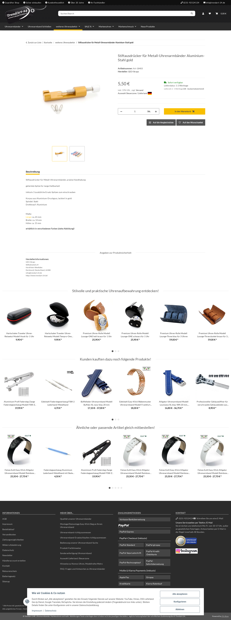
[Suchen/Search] (124, 13)
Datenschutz (51, 611)
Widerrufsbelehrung (11, 545)
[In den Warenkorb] (28, 52)
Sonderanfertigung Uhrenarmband (76, 553)
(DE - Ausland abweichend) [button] (193, 89)
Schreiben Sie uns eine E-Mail (208, 518)
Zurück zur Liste (34, 42)
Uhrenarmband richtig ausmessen (75, 532)
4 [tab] (118, 488)
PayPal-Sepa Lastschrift (130, 553)
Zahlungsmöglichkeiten (13, 539)
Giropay (150, 577)
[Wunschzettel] (209, 14)
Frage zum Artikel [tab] (53, 171)
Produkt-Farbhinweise (70, 548)
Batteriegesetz (8, 576)
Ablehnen (179, 609)
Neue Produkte (148, 26)
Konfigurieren (179, 602)
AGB (4, 519)
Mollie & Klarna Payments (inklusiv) (137, 570)
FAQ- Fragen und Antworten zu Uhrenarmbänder (82, 569)
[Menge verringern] (121, 111)
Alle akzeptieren (179, 594)
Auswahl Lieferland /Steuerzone (74, 558)
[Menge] (134, 111)
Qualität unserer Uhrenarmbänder (75, 519)
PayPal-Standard (127, 545)
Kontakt (6, 565)
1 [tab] (112, 351)
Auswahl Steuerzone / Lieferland (135, 93)
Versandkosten (9, 534)
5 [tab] (121, 488)
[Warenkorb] (221, 14)
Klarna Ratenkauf (154, 583)
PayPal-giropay (153, 545)
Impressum (37, 611)
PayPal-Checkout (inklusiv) (133, 538)
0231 (185, 518)
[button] (203, 14)
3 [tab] (118, 351)
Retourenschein (9, 571)
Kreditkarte (125, 583)
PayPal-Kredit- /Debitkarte (153, 553)
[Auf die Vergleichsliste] (161, 122)
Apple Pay (124, 577)
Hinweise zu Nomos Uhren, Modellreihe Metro (81, 563)
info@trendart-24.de (215, 2)
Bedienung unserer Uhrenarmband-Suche (79, 542)
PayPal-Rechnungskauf (130, 562)
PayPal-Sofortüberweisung (155, 562)
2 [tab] (115, 351)
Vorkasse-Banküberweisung (132, 519)
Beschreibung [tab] (33, 171)
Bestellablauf (8, 529)
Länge (28, 217)
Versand (139, 90)
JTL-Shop (225, 616)
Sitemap (6, 581)
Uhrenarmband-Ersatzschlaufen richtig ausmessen (83, 537)
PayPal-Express (127, 531)
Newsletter (7, 555)
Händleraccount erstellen (14, 560)
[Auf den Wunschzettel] (190, 122)
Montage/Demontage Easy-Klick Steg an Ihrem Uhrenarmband (81, 525)
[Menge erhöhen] (156, 111)
